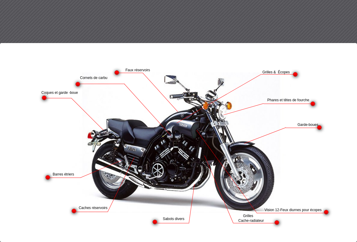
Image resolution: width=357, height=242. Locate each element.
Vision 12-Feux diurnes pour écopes (293, 210)
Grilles (248, 216)
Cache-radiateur (251, 221)
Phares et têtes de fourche (288, 100)
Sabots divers (173, 219)
